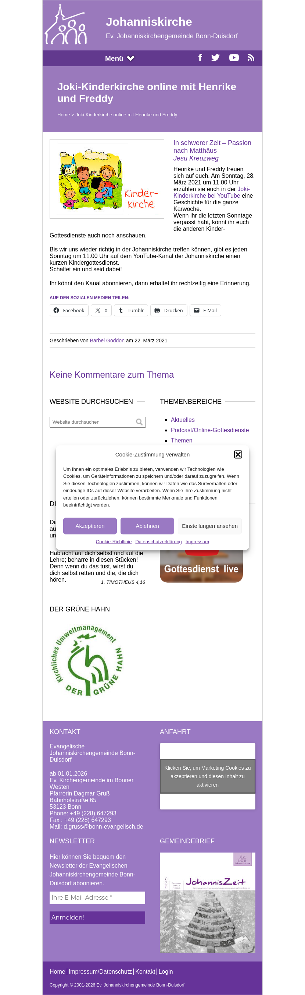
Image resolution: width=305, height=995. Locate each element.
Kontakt (145, 971)
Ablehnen (147, 526)
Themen (182, 440)
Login (165, 971)
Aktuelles (183, 420)
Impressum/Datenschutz (100, 971)
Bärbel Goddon (107, 340)
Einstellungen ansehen (210, 526)
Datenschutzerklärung (158, 541)
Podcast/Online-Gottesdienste (210, 430)
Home (63, 114)
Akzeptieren (89, 526)
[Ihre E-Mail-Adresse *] (97, 898)
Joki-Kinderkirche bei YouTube (211, 192)
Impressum (197, 541)
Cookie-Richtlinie (114, 541)
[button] (238, 454)
